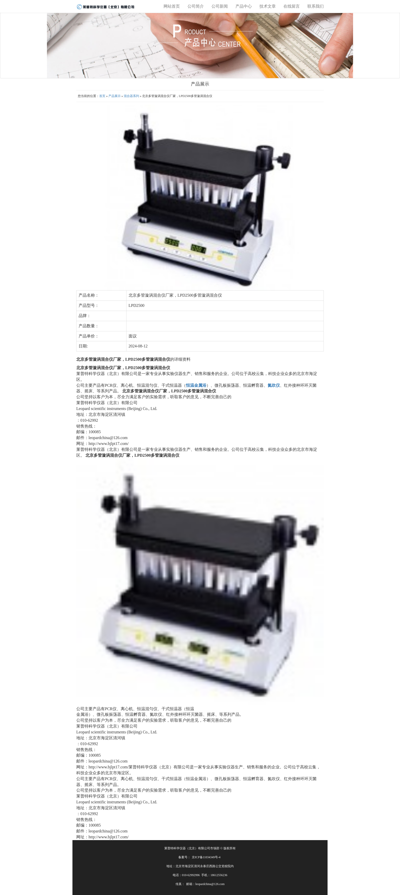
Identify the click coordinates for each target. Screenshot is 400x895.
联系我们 (315, 6)
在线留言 (291, 6)
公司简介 (196, 6)
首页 (102, 96)
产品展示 (114, 96)
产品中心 (243, 6)
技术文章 (267, 6)
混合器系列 (131, 96)
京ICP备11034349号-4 (206, 857)
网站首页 (172, 6)
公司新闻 (219, 6)
